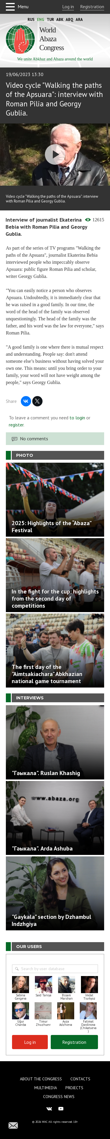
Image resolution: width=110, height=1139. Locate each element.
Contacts (80, 1079)
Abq (69, 19)
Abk (59, 19)
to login (77, 418)
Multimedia (45, 1087)
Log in (68, 6)
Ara (79, 19)
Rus (31, 19)
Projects (74, 1087)
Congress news (59, 1096)
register (16, 425)
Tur (50, 19)
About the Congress (41, 1079)
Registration (92, 6)
